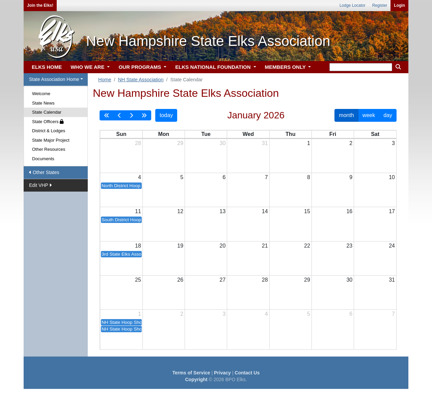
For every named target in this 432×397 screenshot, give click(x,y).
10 (392, 177)
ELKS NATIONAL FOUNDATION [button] (213, 67)
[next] (131, 115)
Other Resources (48, 149)
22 (307, 246)
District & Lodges (48, 130)
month (346, 115)
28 (138, 143)
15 (307, 211)
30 (223, 143)
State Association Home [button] (54, 79)
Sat (375, 134)
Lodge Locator (353, 5)
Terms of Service (191, 372)
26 (180, 280)
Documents (43, 158)
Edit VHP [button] (40, 185)
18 (138, 246)
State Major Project (51, 140)
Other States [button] (44, 172)
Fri (332, 134)
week (368, 115)
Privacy (222, 372)
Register (379, 5)
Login (399, 5)
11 (138, 211)
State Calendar (46, 112)
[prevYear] (107, 115)
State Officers (47, 121)
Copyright (196, 379)
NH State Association (140, 79)
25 (138, 280)
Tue (206, 134)
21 (265, 246)
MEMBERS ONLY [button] (286, 67)
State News (43, 103)
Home (104, 79)
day (387, 115)
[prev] (119, 115)
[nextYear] (144, 115)
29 (180, 143)
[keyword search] (360, 67)
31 (265, 143)
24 (392, 246)
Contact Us (247, 372)
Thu (290, 134)
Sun (121, 134)
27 (223, 280)
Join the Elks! (40, 5)
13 (223, 211)
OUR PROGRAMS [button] (140, 67)
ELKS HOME (47, 67)
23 (349, 246)
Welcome (41, 93)
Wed (248, 134)
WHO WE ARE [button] (88, 67)
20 (223, 246)
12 (180, 211)
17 (392, 211)
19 (180, 246)
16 (349, 211)
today (166, 115)
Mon (163, 134)
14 (265, 211)
